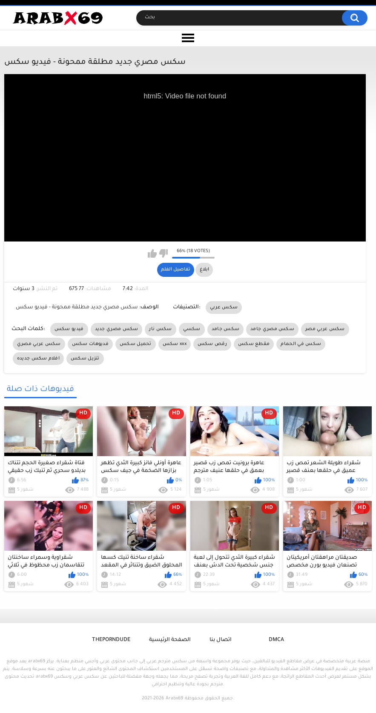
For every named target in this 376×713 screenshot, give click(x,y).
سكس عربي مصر (325, 329)
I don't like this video (163, 253)
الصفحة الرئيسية (170, 640)
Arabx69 (174, 698)
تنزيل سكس (85, 358)
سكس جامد (225, 329)
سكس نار (160, 329)
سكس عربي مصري (39, 344)
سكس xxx (175, 344)
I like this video (152, 253)
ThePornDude (111, 640)
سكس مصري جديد (116, 329)
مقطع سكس (254, 344)
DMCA (276, 640)
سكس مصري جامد (272, 329)
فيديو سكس (69, 329)
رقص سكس (212, 344)
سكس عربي (224, 307)
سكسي (192, 329)
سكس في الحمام (301, 344)
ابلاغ (204, 269)
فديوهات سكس (90, 344)
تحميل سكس (136, 344)
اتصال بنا (221, 640)
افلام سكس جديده (38, 358)
